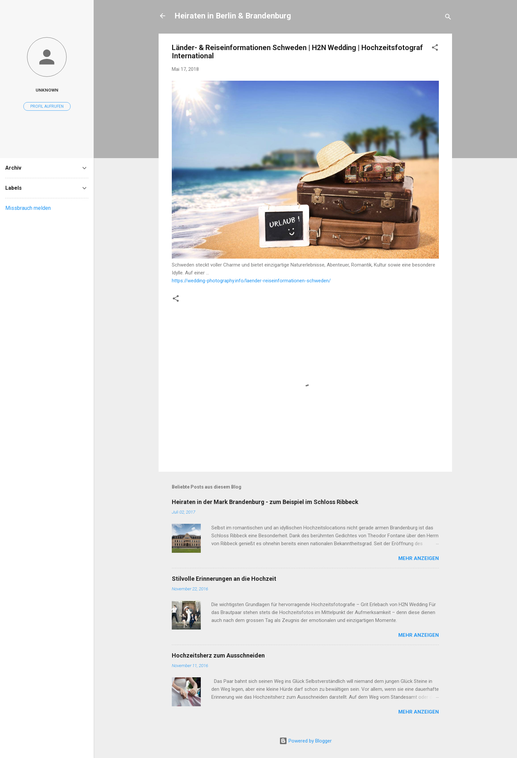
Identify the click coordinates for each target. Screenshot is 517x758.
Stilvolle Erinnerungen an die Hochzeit (224, 578)
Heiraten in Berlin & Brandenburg (232, 15)
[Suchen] (448, 18)
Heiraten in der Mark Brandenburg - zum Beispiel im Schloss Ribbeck (265, 501)
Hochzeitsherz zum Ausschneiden (218, 655)
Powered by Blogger (305, 741)
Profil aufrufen (47, 106)
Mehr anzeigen (418, 558)
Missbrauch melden (28, 208)
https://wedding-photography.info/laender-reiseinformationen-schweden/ (251, 281)
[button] (435, 48)
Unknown (47, 90)
